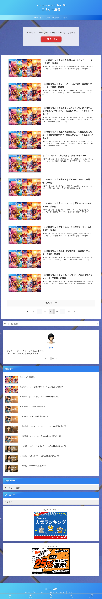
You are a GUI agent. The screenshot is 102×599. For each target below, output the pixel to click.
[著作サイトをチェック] (45, 358)
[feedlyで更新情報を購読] (52, 358)
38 (69, 311)
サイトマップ (72, 592)
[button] (97, 324)
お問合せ (62, 592)
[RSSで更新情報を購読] (56, 358)
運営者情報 (53, 592)
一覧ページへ (51, 39)
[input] (51, 323)
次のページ (51, 303)
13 (45, 311)
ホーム (27, 592)
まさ (51, 347)
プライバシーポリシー (39, 592)
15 (57, 311)
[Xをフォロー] (49, 358)
